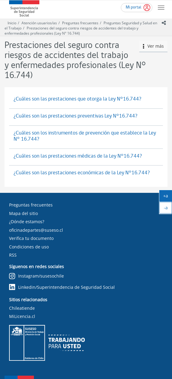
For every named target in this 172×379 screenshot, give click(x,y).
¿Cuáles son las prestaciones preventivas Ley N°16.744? (75, 116)
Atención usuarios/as (39, 23)
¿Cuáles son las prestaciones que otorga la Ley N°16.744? (77, 99)
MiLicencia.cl (22, 316)
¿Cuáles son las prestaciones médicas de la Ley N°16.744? (78, 156)
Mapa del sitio (23, 213)
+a (167, 197)
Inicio (12, 23)
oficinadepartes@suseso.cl (36, 230)
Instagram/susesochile (36, 276)
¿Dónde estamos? (26, 221)
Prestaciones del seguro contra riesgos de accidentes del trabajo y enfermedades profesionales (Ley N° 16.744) (71, 31)
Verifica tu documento (31, 238)
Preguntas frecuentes (80, 23)
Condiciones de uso (29, 247)
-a (168, 208)
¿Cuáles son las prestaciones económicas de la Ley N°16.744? (82, 173)
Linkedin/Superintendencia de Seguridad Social (62, 287)
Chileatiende (22, 308)
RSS (13, 255)
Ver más (153, 46)
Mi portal (133, 7)
